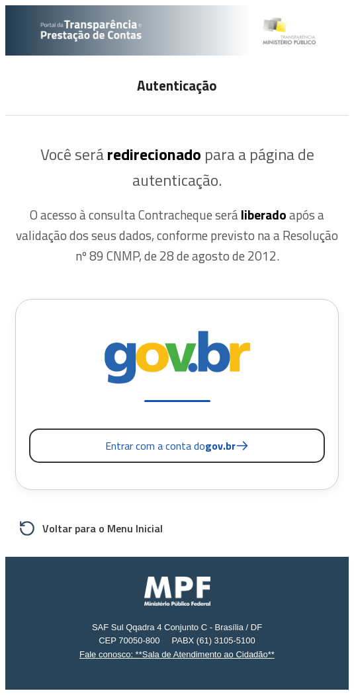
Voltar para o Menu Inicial (91, 528)
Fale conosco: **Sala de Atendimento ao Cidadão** (177, 654)
